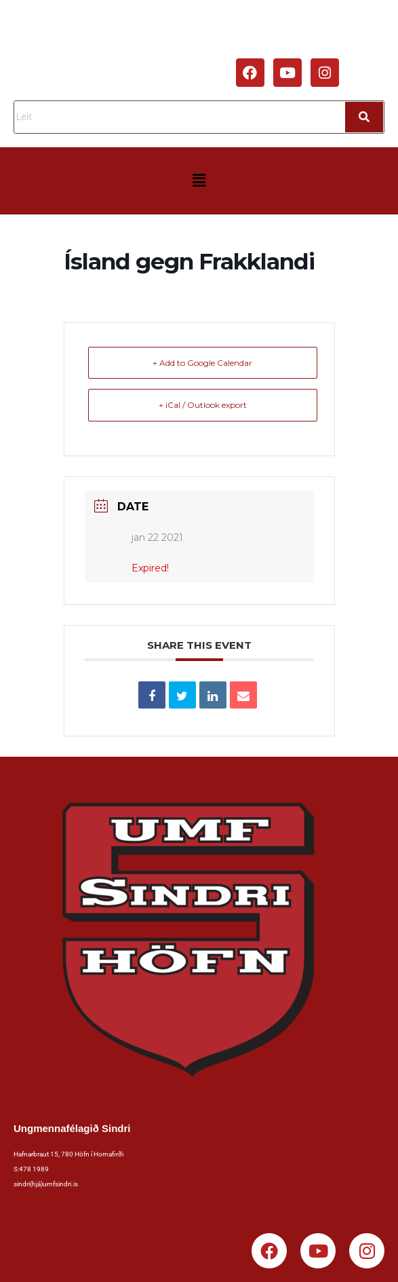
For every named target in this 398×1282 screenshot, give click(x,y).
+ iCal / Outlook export (203, 405)
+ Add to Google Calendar (202, 363)
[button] (198, 180)
